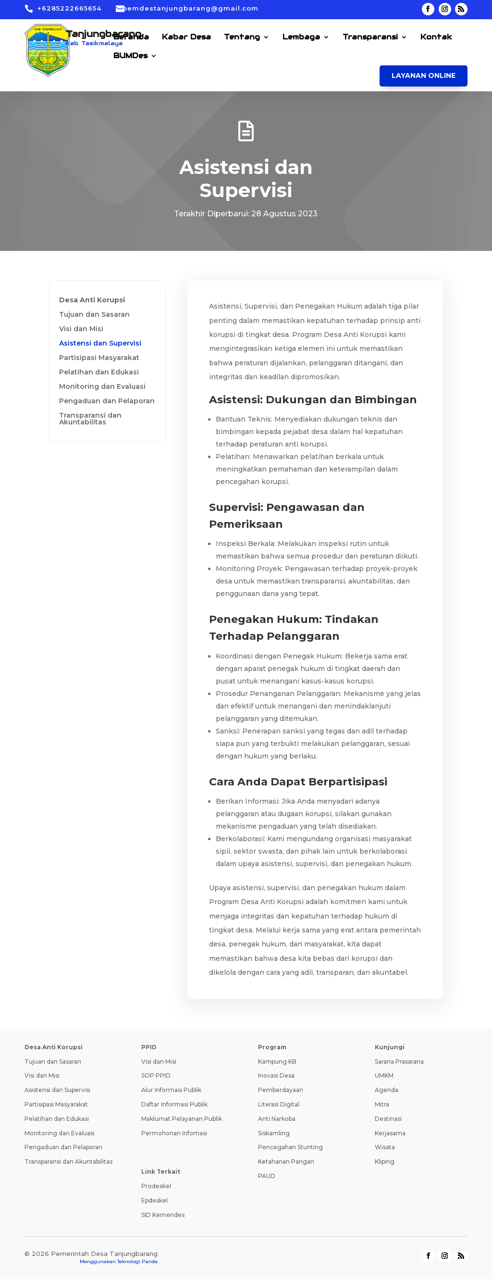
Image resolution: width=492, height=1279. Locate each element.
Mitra (382, 1104)
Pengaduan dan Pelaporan (107, 401)
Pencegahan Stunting (290, 1147)
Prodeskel (156, 1186)
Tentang (242, 37)
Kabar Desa (186, 37)
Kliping (384, 1161)
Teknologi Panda (137, 1261)
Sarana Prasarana (399, 1061)
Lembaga (301, 37)
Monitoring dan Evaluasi (102, 387)
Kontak (436, 37)
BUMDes (130, 56)
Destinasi (388, 1118)
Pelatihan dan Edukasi (99, 372)
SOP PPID (156, 1075)
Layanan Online (423, 75)
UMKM (384, 1075)
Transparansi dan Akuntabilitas (90, 419)
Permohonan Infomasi (174, 1133)
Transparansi (370, 37)
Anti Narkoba (276, 1118)
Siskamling (274, 1133)
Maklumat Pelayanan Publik (181, 1118)
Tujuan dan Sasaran (94, 315)
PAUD (266, 1176)
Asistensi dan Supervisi (100, 344)
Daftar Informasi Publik (174, 1104)
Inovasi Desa (276, 1075)
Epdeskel (154, 1200)
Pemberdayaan (280, 1089)
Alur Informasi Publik (171, 1089)
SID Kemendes (162, 1214)
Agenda (386, 1089)
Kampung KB (277, 1061)
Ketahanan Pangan (286, 1161)
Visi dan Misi (81, 329)
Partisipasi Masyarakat (99, 358)
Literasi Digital (278, 1104)
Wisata (385, 1147)
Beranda (131, 37)
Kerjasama (390, 1133)
